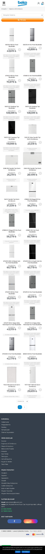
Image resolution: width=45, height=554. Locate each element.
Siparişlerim (4, 478)
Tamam (18, 552)
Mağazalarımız (5, 424)
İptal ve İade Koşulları (8, 488)
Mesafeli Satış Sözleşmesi (9, 483)
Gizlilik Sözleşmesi (7, 486)
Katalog (3, 427)
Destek (3, 480)
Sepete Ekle (19, 49)
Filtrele (22, 20)
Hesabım (4, 473)
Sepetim (4, 475)
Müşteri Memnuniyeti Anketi (10, 493)
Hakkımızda (5, 422)
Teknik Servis (6, 511)
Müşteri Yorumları (6, 491)
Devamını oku (40, 111)
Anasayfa (4, 9)
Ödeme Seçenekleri (7, 432)
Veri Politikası (25, 552)
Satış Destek (6, 509)
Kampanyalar (5, 430)
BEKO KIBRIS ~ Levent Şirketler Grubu (16, 531)
